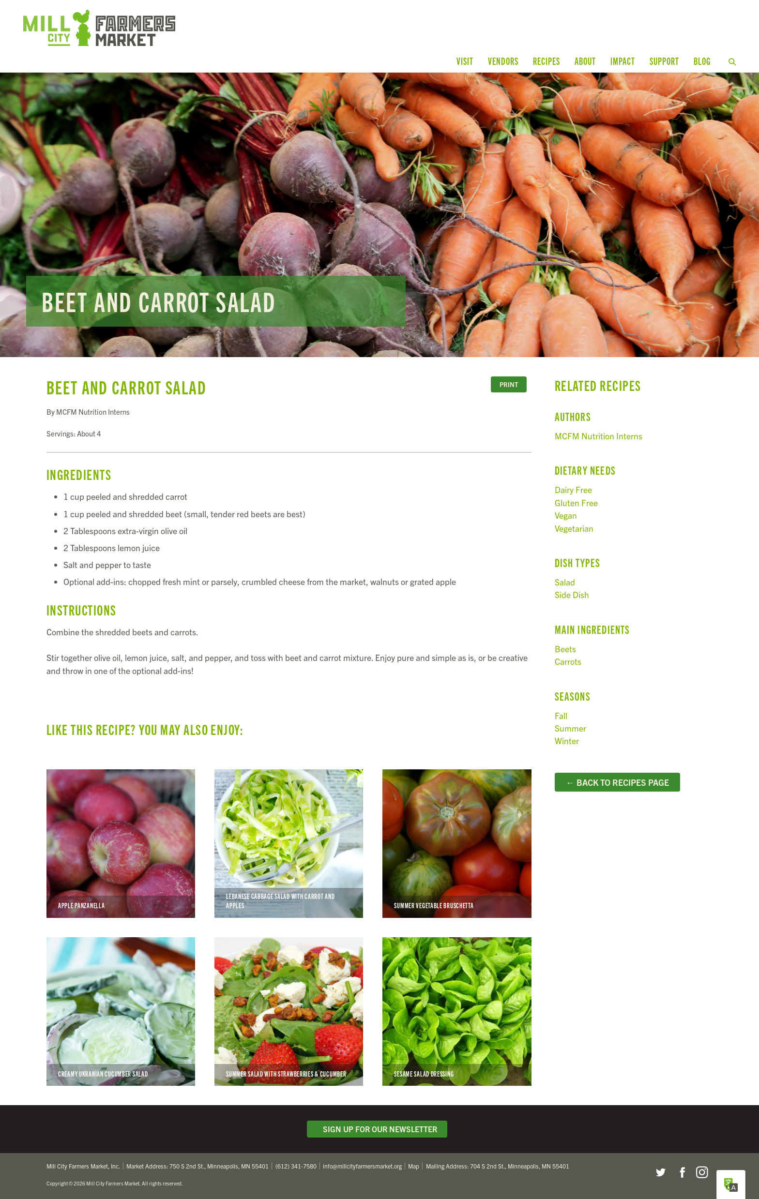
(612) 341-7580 (296, 1165)
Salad (565, 581)
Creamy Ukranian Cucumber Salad (120, 1011)
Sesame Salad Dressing (456, 1011)
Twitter (660, 1172)
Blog (702, 61)
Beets (565, 648)
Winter (567, 740)
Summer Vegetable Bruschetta (456, 843)
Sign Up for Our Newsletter (377, 1129)
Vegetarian (574, 528)
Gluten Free (576, 502)
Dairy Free (573, 489)
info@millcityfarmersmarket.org (362, 1165)
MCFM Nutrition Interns (598, 435)
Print (509, 384)
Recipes (546, 61)
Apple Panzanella (120, 843)
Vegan (566, 515)
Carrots (568, 661)
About (585, 61)
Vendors (503, 61)
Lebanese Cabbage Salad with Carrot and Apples (288, 843)
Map (413, 1165)
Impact (622, 61)
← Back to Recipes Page (617, 782)
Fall (561, 715)
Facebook (681, 1172)
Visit (464, 61)
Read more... (379, 215)
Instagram (702, 1172)
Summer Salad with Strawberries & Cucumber (288, 1011)
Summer (570, 728)
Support (664, 61)
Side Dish (572, 594)
